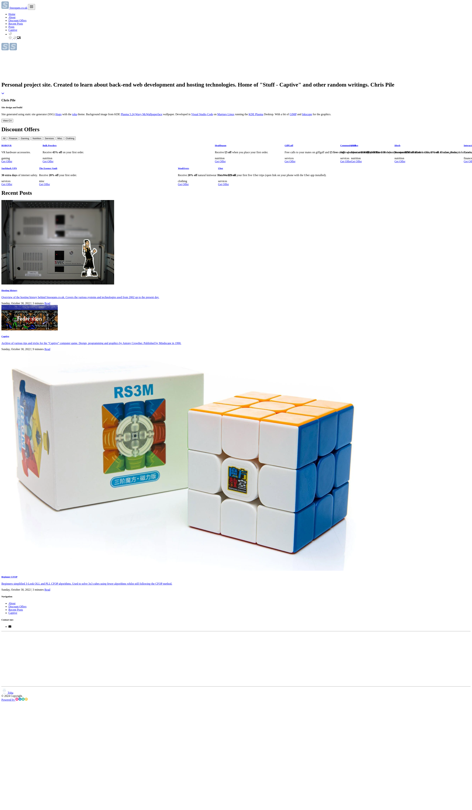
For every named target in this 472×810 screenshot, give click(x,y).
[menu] (31, 7)
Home (11, 14)
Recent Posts (15, 23)
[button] (10, 34)
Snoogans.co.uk (14, 7)
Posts (11, 26)
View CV (7, 120)
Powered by (14, 699)
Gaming (25, 138)
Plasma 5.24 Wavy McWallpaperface (141, 114)
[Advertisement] (67, 659)
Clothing (70, 138)
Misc (59, 138)
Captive (12, 30)
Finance (13, 138)
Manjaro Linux (225, 114)
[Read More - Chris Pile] (2, 93)
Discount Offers (17, 20)
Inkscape (307, 114)
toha (74, 114)
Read (47, 303)
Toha (7, 692)
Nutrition (37, 138)
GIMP (293, 114)
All (4, 138)
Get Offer (6, 161)
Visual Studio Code (202, 114)
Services (49, 138)
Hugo (58, 114)
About (11, 17)
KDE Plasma (256, 114)
